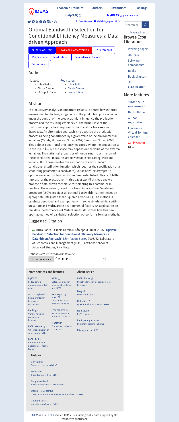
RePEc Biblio (136, 112)
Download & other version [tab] (74, 50)
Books (132, 70)
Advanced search (139, 32)
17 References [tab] (103, 50)
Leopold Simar (76, 92)
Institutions (118, 8)
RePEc (49, 415)
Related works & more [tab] (87, 57)
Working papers (138, 49)
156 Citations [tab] (39, 57)
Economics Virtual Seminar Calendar (138, 132)
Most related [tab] (60, 57)
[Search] (145, 24)
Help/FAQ (73, 15)
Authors (97, 8)
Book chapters (137, 76)
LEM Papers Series (75, 238)
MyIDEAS (123, 15)
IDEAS (35, 415)
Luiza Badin (74, 84)
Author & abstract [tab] (42, 50)
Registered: (67, 80)
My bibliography (103, 21)
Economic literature (70, 8)
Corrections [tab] (38, 64)
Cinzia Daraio (76, 88)
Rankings (141, 8)
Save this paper (85, 21)
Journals (133, 54)
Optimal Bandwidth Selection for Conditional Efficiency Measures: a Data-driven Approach (74, 234)
